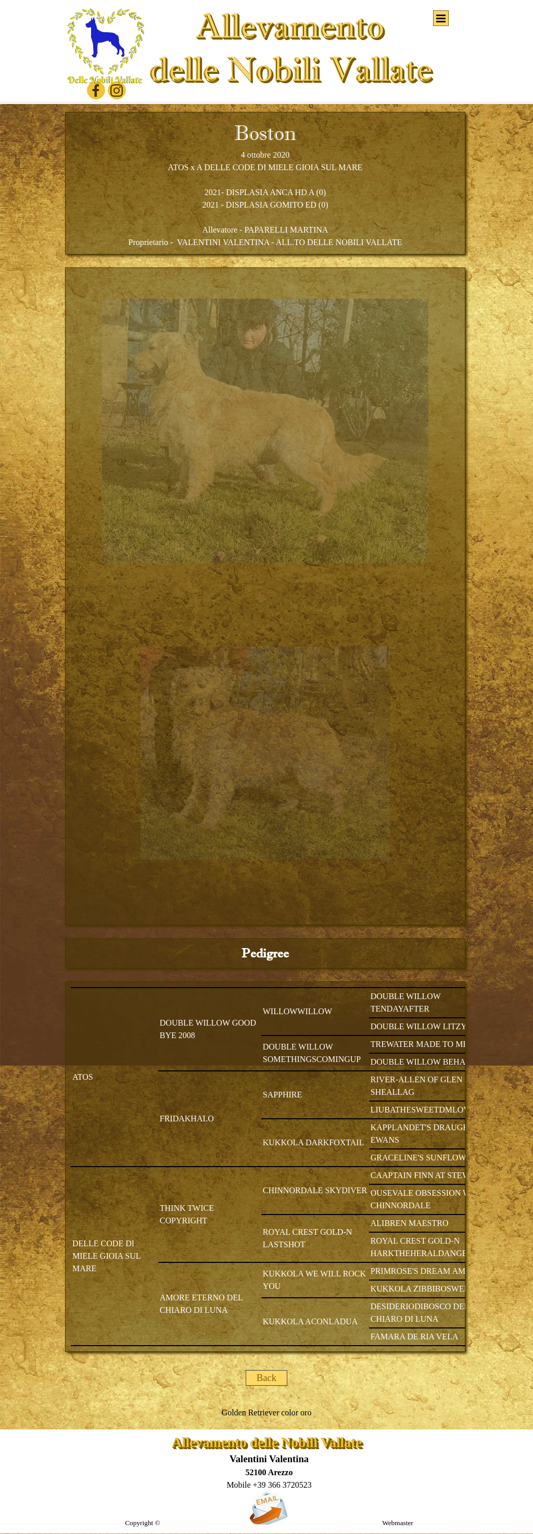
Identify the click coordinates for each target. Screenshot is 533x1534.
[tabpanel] (265, 183)
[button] (268, 1484)
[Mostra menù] (441, 18)
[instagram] (117, 90)
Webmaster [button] (397, 1523)
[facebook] (96, 90)
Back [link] (266, 1377)
